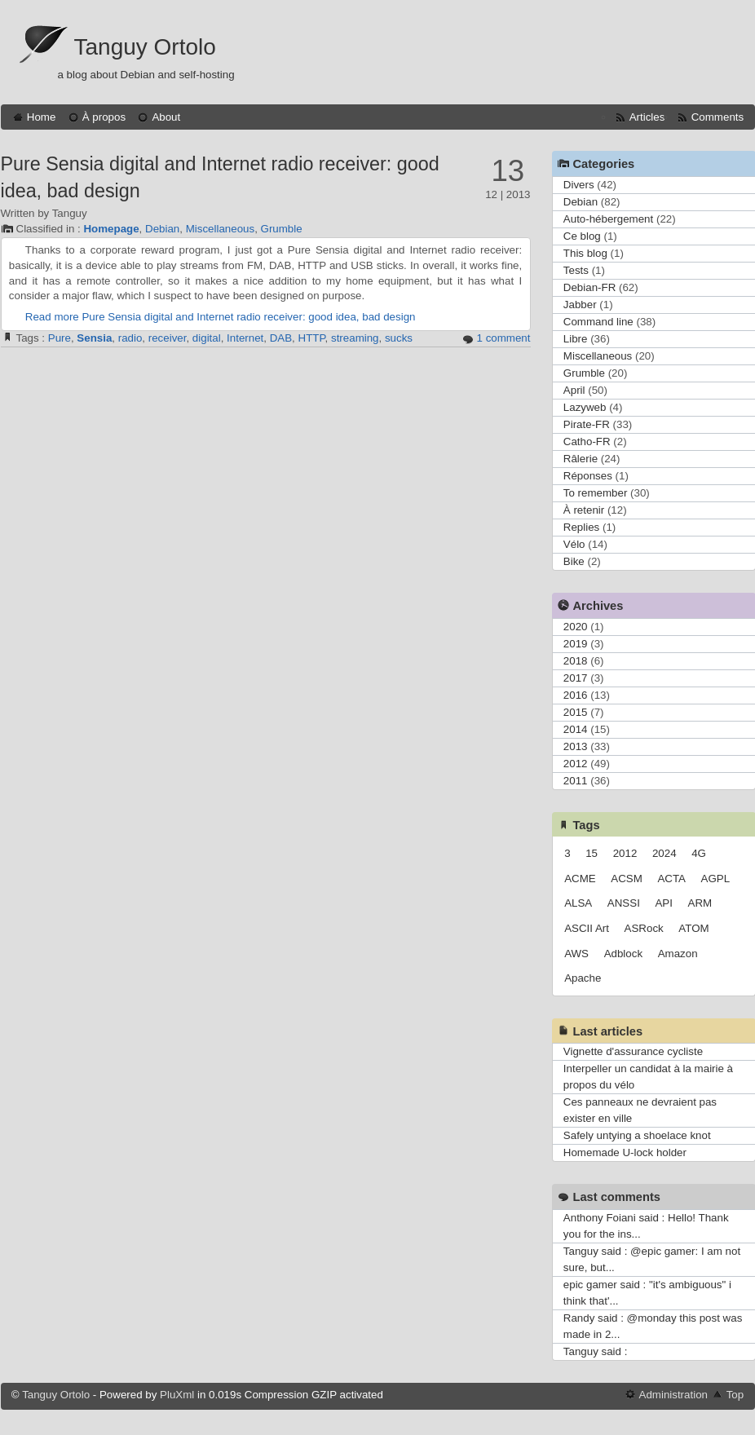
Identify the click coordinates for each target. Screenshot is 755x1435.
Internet (245, 338)
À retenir (583, 510)
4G (698, 853)
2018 (575, 661)
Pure (59, 338)
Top (735, 1395)
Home (41, 117)
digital (206, 338)
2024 (664, 853)
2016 (575, 695)
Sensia (94, 338)
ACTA (671, 878)
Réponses (587, 476)
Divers (578, 185)
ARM (700, 903)
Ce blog (582, 236)
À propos (104, 117)
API (663, 903)
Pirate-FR (586, 424)
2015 (575, 712)
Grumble (281, 229)
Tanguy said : (595, 1351)
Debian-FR (589, 287)
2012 (575, 763)
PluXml (177, 1395)
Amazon (678, 953)
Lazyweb (585, 407)
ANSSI (623, 903)
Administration (673, 1395)
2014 (575, 729)
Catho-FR (587, 441)
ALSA (578, 903)
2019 (575, 644)
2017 (575, 678)
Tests (576, 270)
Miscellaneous (220, 229)
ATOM (693, 928)
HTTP (311, 338)
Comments (717, 117)
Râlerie (580, 459)
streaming (355, 338)
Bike (574, 561)
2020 (575, 626)
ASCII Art (586, 928)
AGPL (716, 878)
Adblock (623, 953)
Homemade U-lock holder (625, 1152)
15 (591, 853)
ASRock (644, 928)
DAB (281, 338)
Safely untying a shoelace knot (637, 1135)
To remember (595, 493)
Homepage (111, 229)
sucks (399, 338)
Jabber (580, 304)
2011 (575, 781)
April (574, 390)
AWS (576, 953)
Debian (162, 229)
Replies (581, 527)
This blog (585, 253)
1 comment (504, 338)
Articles (647, 117)
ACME (580, 878)
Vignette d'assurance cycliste (633, 1051)
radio (130, 338)
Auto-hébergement (608, 219)
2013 (575, 746)
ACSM (626, 878)
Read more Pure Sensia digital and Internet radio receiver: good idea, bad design (220, 317)
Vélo (574, 544)
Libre (575, 339)
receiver (167, 338)
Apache (582, 978)
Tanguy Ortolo (145, 47)
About (166, 117)
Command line (598, 322)
